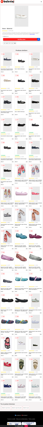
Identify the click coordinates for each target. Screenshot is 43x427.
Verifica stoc (29, 39)
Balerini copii (26, 407)
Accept (26, 426)
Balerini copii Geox (6, 407)
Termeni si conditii (11, 419)
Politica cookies (32, 419)
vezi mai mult (32, 34)
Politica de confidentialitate (22, 419)
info (12, 71)
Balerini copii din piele (17, 407)
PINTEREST (24, 415)
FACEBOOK (18, 415)
